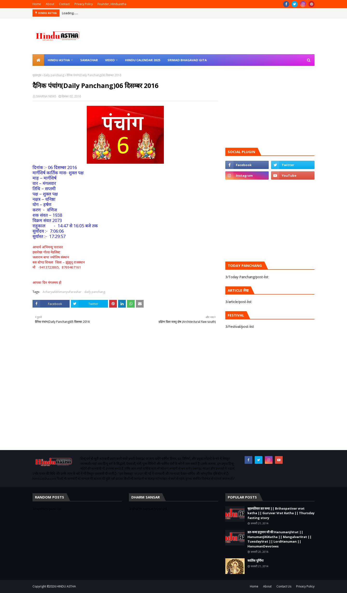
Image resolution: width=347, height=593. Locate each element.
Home (37, 4)
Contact (64, 4)
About (50, 4)
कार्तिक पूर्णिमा (255, 560)
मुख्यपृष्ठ (37, 75)
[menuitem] (38, 60)
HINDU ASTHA (66, 586)
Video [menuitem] (110, 60)
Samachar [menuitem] (89, 60)
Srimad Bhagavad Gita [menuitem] (187, 60)
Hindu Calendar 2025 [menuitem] (142, 60)
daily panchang (53, 75)
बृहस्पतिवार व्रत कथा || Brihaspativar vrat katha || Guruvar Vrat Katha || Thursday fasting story (280, 513)
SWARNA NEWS (46, 96)
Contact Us (283, 586)
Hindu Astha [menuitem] (59, 60)
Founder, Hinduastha (112, 4)
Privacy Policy (83, 4)
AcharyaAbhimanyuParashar (62, 292)
